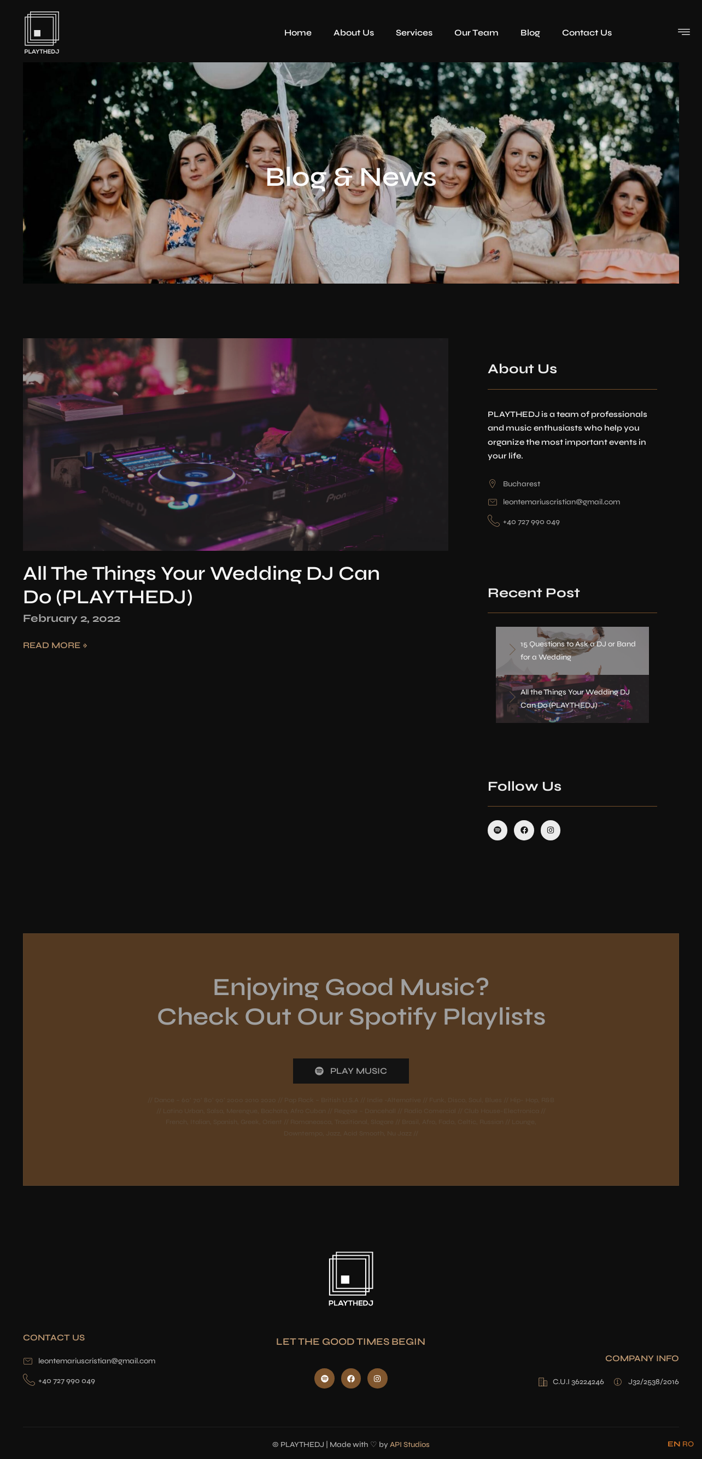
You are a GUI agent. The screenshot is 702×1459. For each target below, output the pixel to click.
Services (414, 32)
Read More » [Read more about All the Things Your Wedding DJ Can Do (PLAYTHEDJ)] (55, 645)
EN (674, 1444)
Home (298, 32)
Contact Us (587, 32)
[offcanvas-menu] (684, 31)
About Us (354, 32)
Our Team (476, 32)
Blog (530, 32)
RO (688, 1444)
